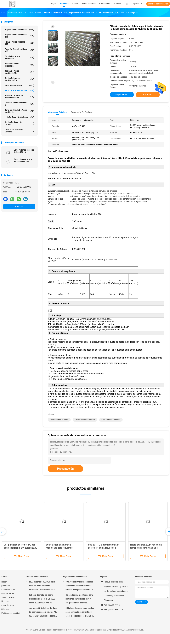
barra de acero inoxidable (19, 90)
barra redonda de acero (59, 420)
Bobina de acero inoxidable (19, 65)
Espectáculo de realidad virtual (8, 592)
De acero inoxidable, (19, 85)
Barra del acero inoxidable (85, 420)
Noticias (5, 601)
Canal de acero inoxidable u (19, 104)
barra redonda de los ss (110, 420)
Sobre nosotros (8, 597)
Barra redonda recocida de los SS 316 (24, 151)
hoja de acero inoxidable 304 (19, 43)
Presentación (65, 468)
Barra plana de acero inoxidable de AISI (23, 160)
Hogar (4, 582)
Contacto (19, 206)
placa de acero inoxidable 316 (19, 50)
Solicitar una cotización (158, 4)
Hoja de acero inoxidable (19, 29)
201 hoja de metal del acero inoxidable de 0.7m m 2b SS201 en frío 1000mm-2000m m (42, 599)
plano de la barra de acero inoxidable (19, 96)
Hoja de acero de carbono (19, 117)
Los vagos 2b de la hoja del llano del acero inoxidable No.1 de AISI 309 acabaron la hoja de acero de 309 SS (43, 612)
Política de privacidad (10, 613)
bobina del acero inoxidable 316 (19, 79)
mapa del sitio (7, 605)
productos (5, 586)
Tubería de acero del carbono (19, 130)
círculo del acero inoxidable (19, 57)
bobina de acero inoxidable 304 (19, 72)
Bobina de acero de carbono (19, 123)
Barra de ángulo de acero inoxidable (19, 111)
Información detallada (57, 112)
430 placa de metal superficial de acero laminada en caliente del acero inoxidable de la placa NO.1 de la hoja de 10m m (79, 612)
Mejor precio (121, 94)
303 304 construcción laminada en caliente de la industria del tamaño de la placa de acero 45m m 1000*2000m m (79, 586)
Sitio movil (5, 609)
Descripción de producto (82, 112)
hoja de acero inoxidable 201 (19, 35)
